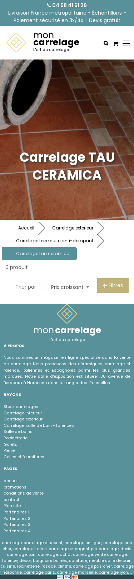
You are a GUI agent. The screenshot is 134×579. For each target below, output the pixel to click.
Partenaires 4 (17, 531)
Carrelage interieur (23, 413)
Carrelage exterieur (72, 228)
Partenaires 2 (17, 518)
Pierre (9, 450)
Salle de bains (18, 431)
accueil (11, 481)
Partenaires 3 (17, 524)
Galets (10, 444)
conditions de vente (24, 493)
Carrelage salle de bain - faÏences (39, 425)
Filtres (113, 285)
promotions (15, 487)
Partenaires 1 (16, 512)
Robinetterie (16, 438)
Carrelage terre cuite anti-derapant (54, 241)
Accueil (26, 228)
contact (11, 499)
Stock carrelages (21, 406)
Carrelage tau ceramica (43, 253)
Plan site (12, 505)
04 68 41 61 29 (67, 5)
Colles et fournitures (24, 457)
